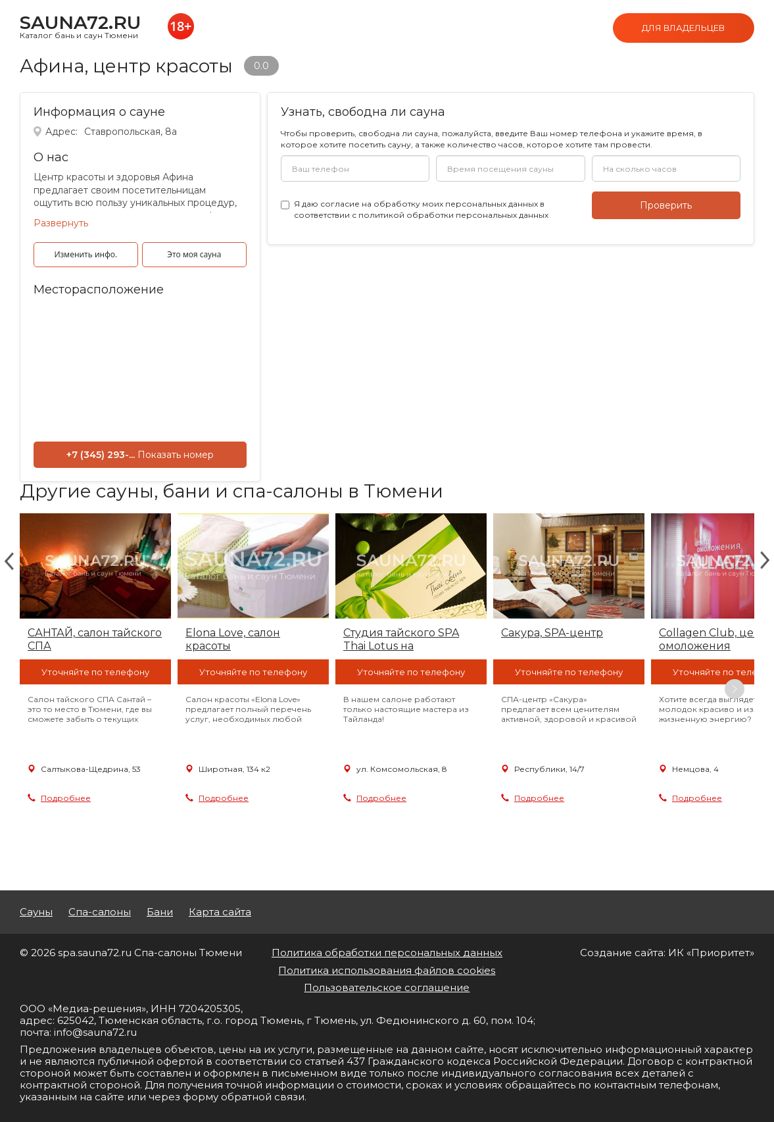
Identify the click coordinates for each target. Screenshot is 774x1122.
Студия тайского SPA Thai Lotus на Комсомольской (401, 639)
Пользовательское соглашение (387, 987)
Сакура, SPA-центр (552, 632)
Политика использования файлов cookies (386, 970)
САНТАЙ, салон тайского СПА (95, 639)
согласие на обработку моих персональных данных (429, 204)
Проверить (666, 205)
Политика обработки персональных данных (387, 952)
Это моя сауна (194, 254)
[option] (95, 688)
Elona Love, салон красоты (232, 639)
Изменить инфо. (85, 254)
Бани (160, 912)
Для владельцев (683, 27)
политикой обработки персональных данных (453, 215)
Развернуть (61, 223)
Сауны (36, 912)
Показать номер (175, 455)
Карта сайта (220, 912)
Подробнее (66, 798)
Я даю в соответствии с (421, 209)
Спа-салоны (99, 912)
